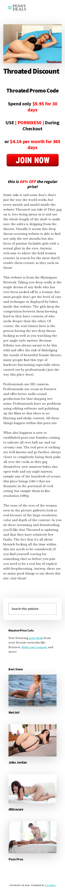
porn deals (36, 638)
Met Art (14, 712)
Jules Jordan (17, 762)
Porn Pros (15, 859)
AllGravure (15, 809)
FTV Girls (50, 885)
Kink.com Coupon (34, 647)
